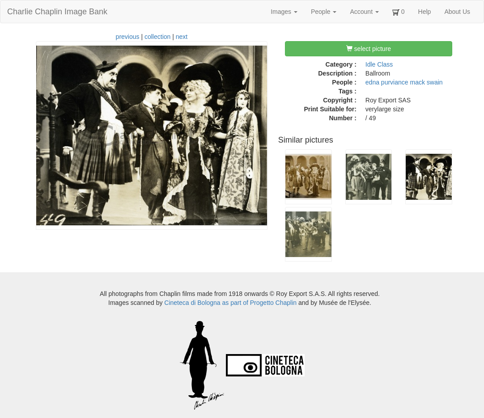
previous (128, 36)
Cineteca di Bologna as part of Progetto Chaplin (230, 302)
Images (284, 11)
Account (364, 11)
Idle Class (379, 64)
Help (424, 11)
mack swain (426, 82)
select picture (368, 48)
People (323, 11)
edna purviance (386, 82)
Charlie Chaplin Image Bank (57, 11)
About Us (457, 11)
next (181, 36)
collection (157, 36)
